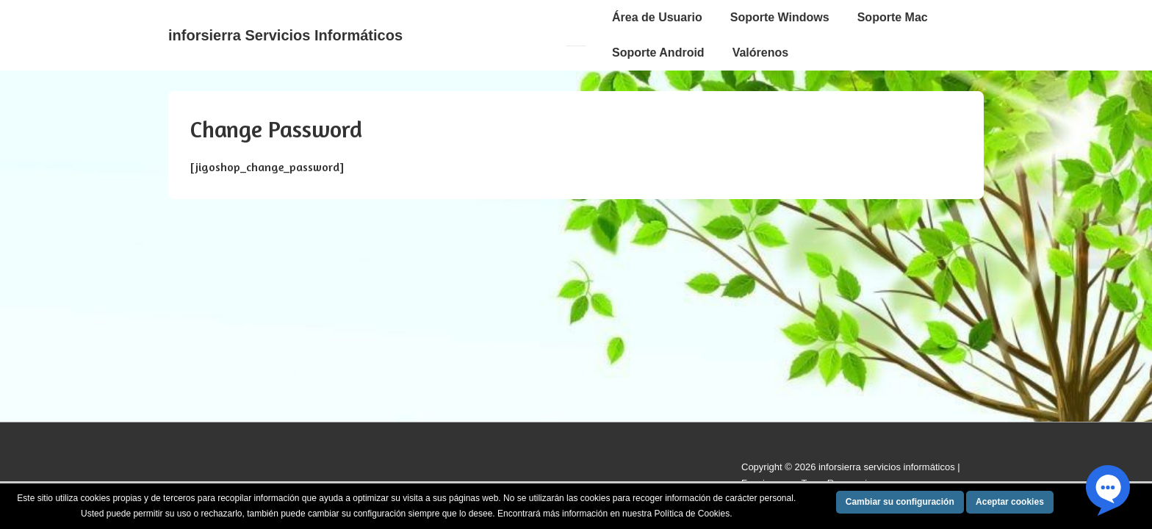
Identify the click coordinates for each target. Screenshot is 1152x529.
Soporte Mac (892, 17)
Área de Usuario (657, 17)
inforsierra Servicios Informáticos (285, 35)
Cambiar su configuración (900, 502)
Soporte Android (658, 52)
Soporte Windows (779, 17)
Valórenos (760, 52)
